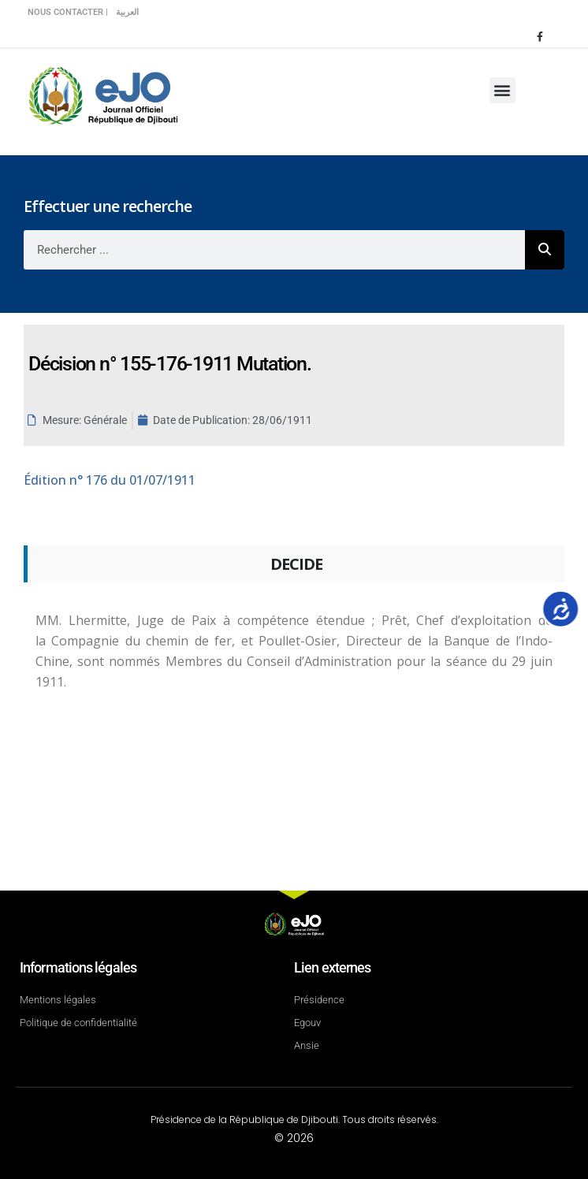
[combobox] (274, 250)
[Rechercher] (544, 250)
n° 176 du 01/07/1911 (109, 480)
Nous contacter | (68, 12)
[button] (502, 90)
